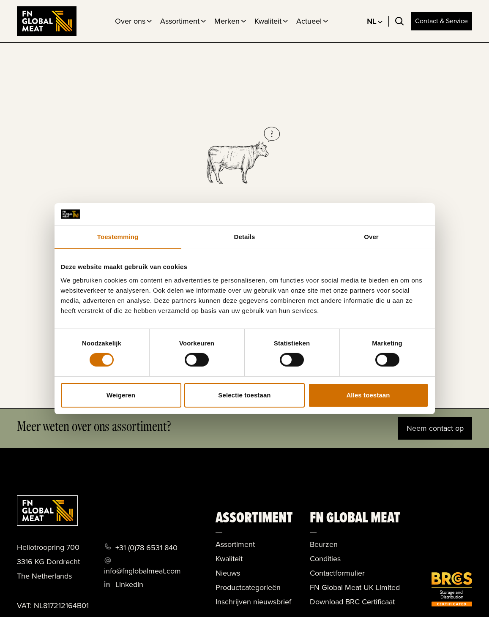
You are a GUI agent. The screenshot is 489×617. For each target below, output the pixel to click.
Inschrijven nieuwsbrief (253, 601)
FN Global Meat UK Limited (355, 587)
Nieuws (228, 573)
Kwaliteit (267, 21)
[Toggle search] (399, 21)
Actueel (309, 21)
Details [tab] (244, 236)
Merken (227, 21)
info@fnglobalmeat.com (142, 570)
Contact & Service (441, 21)
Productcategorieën (248, 587)
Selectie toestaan (244, 395)
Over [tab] (371, 236)
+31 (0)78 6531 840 (146, 547)
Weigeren (121, 395)
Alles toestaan (368, 395)
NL (371, 21)
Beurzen (324, 544)
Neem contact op (435, 428)
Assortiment (179, 21)
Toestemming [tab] (118, 236)
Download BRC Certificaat (352, 601)
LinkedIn (129, 584)
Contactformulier (337, 573)
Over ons (130, 21)
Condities (325, 558)
